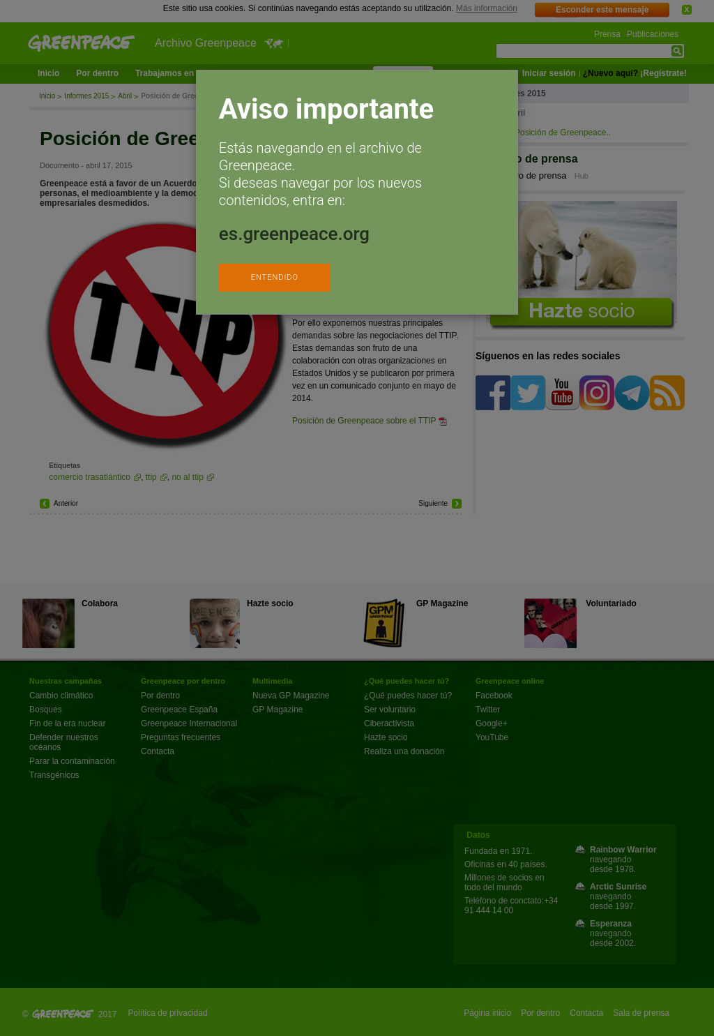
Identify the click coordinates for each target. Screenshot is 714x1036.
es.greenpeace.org (294, 233)
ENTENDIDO (274, 277)
